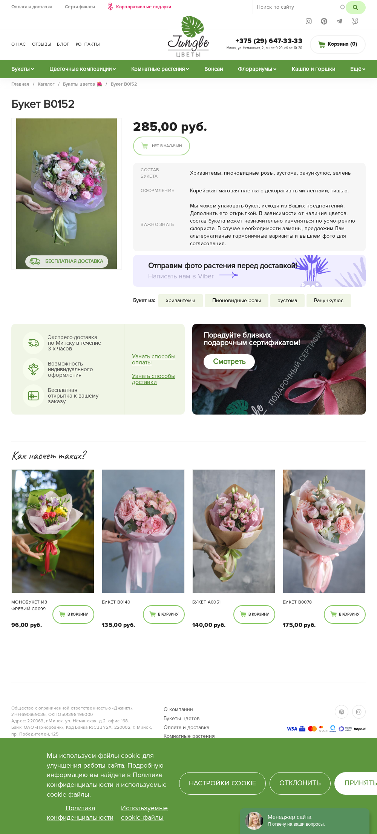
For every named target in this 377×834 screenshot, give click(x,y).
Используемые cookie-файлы (144, 813)
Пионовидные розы (236, 300)
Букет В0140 (116, 602)
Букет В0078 (297, 602)
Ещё (355, 69)
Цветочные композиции (80, 69)
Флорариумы (255, 69)
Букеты (20, 69)
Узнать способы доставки (153, 379)
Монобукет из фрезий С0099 (29, 605)
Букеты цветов (182, 718)
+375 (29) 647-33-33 (269, 41)
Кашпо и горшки (313, 69)
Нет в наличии (167, 146)
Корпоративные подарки (143, 7)
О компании (178, 709)
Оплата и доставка (31, 7)
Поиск (356, 7)
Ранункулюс (328, 300)
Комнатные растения (158, 69)
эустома (287, 300)
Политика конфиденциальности (80, 813)
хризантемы (180, 300)
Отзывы (41, 44)
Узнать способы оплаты (153, 359)
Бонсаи (213, 69)
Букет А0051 (206, 602)
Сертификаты (80, 7)
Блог (63, 44)
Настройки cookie (222, 783)
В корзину (77, 614)
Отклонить (300, 783)
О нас (18, 44)
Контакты (88, 44)
